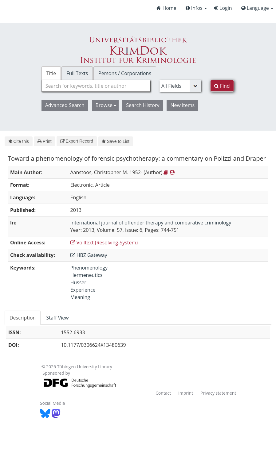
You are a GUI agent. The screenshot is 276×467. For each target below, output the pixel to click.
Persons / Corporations (124, 73)
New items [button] (182, 105)
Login (223, 8)
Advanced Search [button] (65, 105)
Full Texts (77, 73)
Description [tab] (23, 317)
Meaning (80, 297)
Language (257, 8)
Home (166, 8)
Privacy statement (218, 393)
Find (222, 85)
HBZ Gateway (88, 255)
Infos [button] (196, 8)
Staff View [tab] (57, 317)
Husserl (79, 282)
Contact (163, 393)
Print (44, 141)
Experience (83, 289)
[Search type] (180, 86)
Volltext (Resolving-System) (104, 242)
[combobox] (95, 86)
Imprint (185, 393)
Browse (106, 105)
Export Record (76, 141)
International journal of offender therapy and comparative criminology (150, 222)
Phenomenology (89, 267)
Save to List (115, 141)
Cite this (18, 141)
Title (51, 73)
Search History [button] (142, 105)
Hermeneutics (86, 275)
